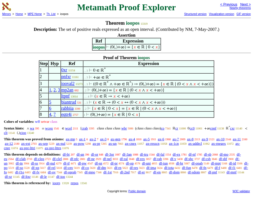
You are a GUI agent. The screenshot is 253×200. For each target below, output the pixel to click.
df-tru (144, 154)
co (162, 128)
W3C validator (241, 191)
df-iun (163, 163)
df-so (19, 168)
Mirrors (6, 14)
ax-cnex (130, 143)
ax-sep (43, 143)
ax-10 (220, 139)
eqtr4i (66, 114)
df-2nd (125, 172)
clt (5, 133)
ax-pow (79, 143)
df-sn (98, 163)
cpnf (213, 128)
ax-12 (9, 143)
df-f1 (232, 168)
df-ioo (60, 176)
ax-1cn (174, 143)
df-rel (51, 168)
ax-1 (82, 139)
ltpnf (65, 96)
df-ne (90, 159)
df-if (66, 163)
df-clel (57, 159)
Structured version (195, 14)
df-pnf (212, 172)
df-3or (109, 154)
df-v (173, 159)
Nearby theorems (240, 7)
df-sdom (194, 172)
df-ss (34, 163)
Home (19, 14)
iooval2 (68, 83)
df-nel (107, 159)
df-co (85, 168)
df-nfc (74, 159)
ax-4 (132, 139)
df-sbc (188, 159)
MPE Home (35, 14)
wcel (68, 128)
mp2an (67, 90)
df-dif (223, 159)
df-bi (66, 154)
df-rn (117, 168)
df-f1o (19, 172)
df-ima (151, 168)
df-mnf (231, 172)
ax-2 (93, 139)
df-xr (8, 176)
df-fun (186, 168)
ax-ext (25, 143)
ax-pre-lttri (27, 148)
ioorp (56, 183)
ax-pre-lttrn (53, 148)
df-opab (197, 163)
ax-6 (161, 139)
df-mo (223, 154)
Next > (245, 4)
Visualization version (221, 14)
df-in (19, 163)
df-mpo (90, 172)
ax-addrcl (195, 143)
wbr (124, 128)
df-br (179, 163)
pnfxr (66, 76)
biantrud (68, 102)
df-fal (160, 154)
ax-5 (146, 139)
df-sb (207, 154)
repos (74, 183)
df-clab (21, 159)
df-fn (202, 168)
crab (85, 128)
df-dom (174, 172)
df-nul (50, 163)
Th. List (51, 14)
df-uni (146, 163)
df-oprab (70, 172)
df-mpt (216, 163)
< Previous (228, 4)
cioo (23, 133)
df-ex (176, 154)
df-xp (35, 168)
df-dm (101, 168)
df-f (217, 168)
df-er (141, 172)
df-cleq (39, 159)
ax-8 (190, 139)
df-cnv (68, 168)
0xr (64, 70)
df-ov (52, 172)
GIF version (243, 14)
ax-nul (60, 143)
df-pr (113, 163)
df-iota (169, 168)
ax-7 (175, 139)
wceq (49, 128)
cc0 (192, 128)
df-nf (192, 154)
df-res (134, 168)
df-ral (124, 159)
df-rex (140, 159)
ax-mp (70, 139)
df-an (80, 154)
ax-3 (103, 139)
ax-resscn (152, 143)
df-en (157, 172)
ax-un (112, 143)
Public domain (137, 191)
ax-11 (237, 139)
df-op (130, 163)
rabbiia (67, 108)
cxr (232, 128)
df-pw (82, 163)
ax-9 (205, 139)
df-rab (157, 159)
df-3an (127, 154)
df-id (232, 163)
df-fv (36, 172)
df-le (43, 176)
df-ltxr (25, 176)
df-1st (107, 172)
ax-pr (96, 143)
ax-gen (115, 139)
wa (32, 128)
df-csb (206, 159)
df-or (94, 154)
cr (176, 128)
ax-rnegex (218, 143)
